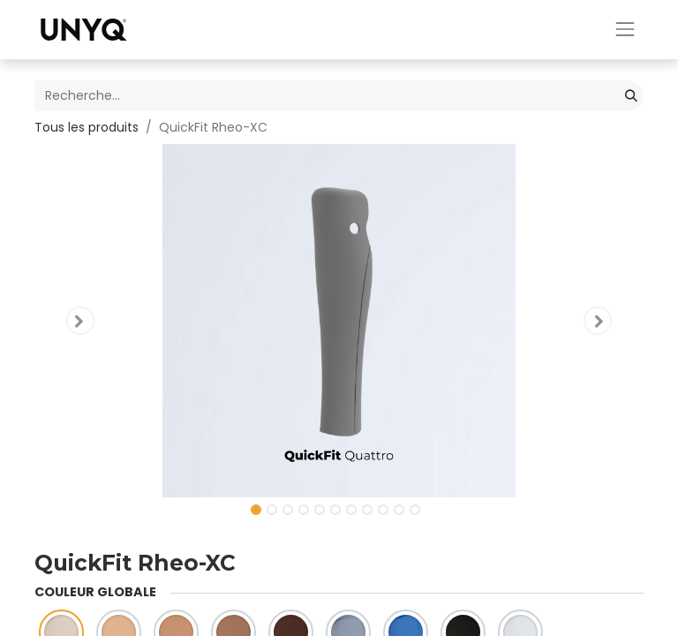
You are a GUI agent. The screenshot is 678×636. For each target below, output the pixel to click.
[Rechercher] (631, 95)
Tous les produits (86, 127)
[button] (80, 320)
